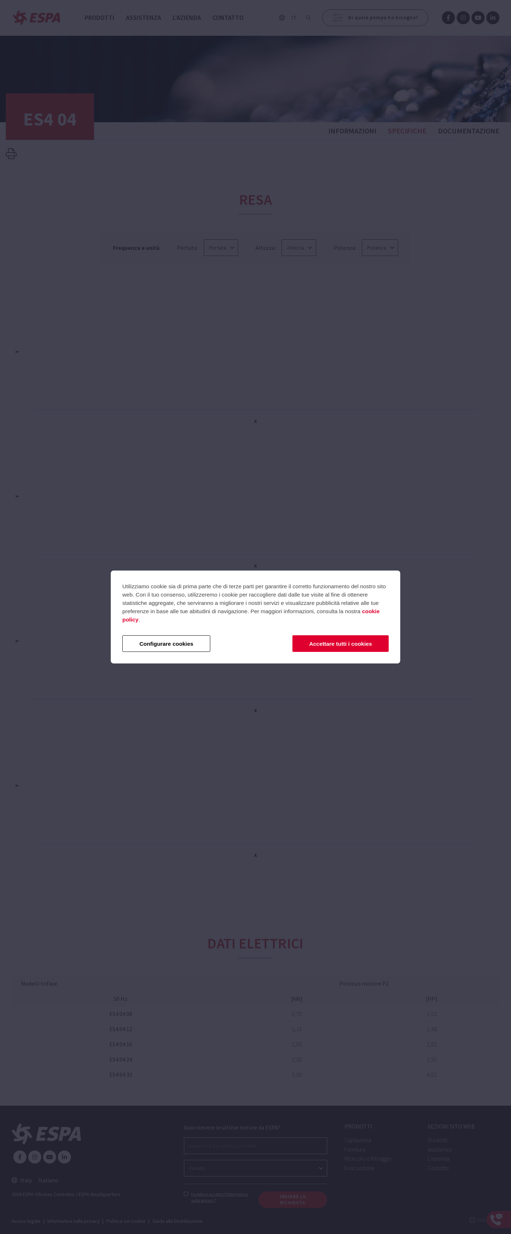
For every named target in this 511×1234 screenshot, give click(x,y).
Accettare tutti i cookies (340, 644)
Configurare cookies (166, 644)
